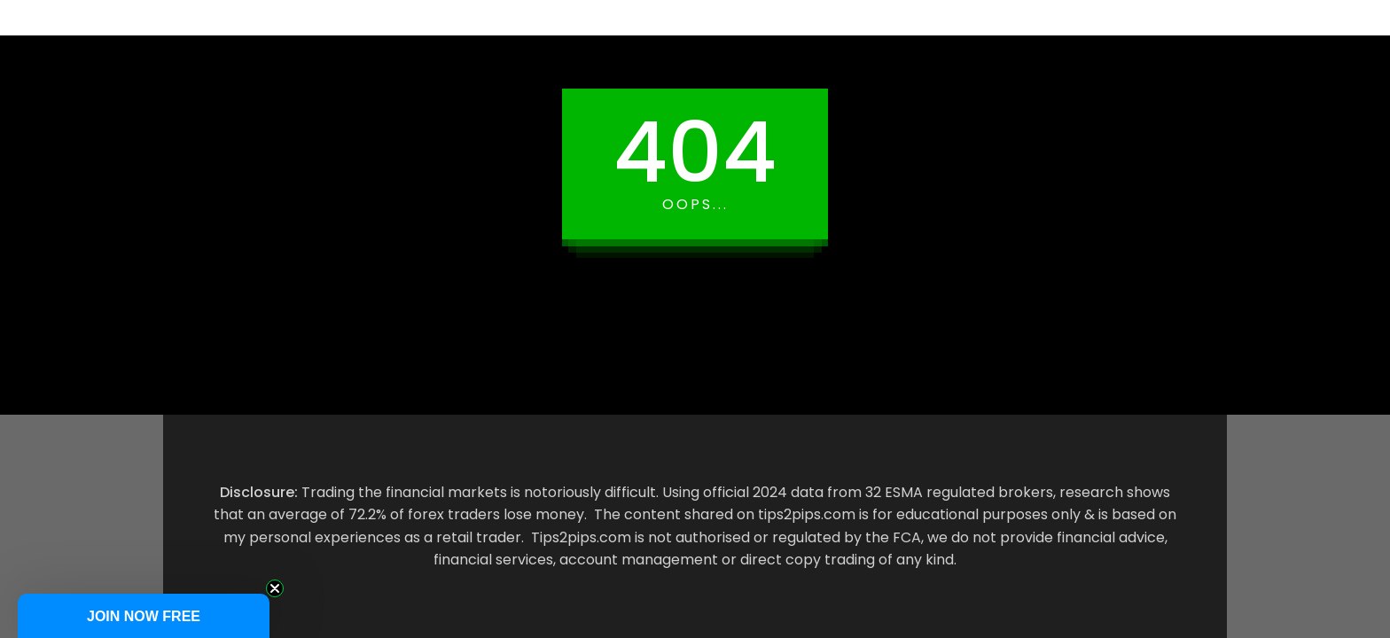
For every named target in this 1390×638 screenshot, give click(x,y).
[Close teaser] (275, 588)
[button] (143, 616)
